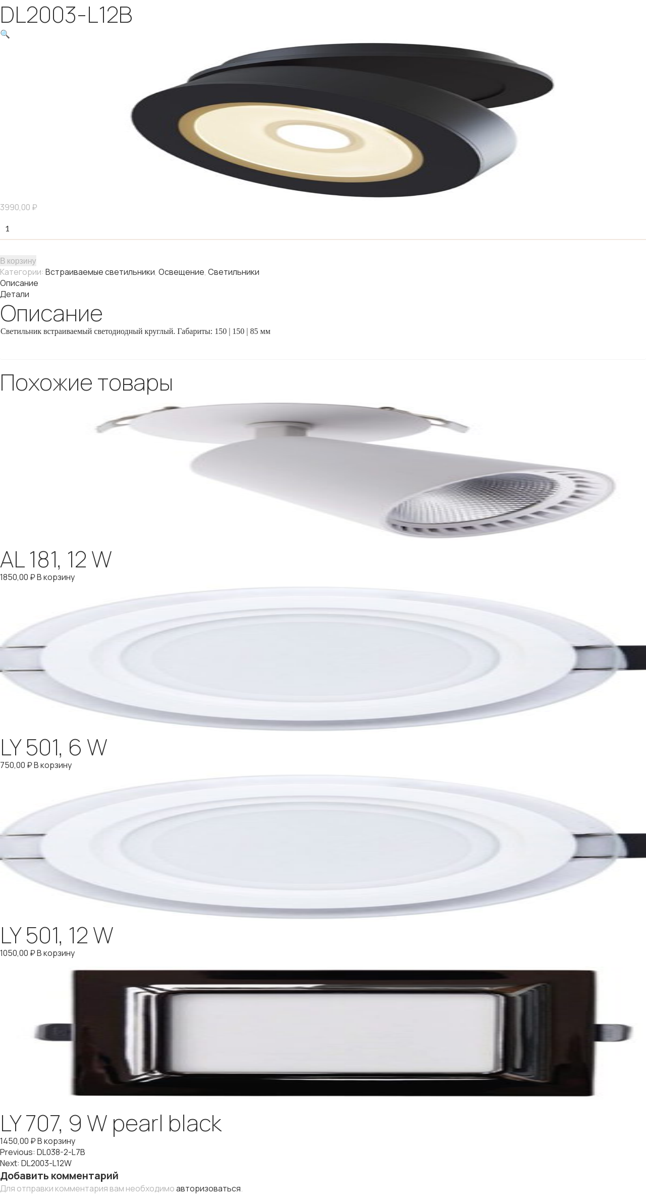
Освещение (181, 271)
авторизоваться (208, 1188)
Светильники (233, 271)
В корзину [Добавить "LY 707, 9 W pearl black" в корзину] (56, 1140)
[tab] (323, 283)
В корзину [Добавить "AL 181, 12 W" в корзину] (56, 577)
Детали (14, 294)
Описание (19, 283)
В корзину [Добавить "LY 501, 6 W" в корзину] (53, 765)
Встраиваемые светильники (100, 271)
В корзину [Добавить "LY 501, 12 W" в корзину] (56, 952)
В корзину (18, 260)
